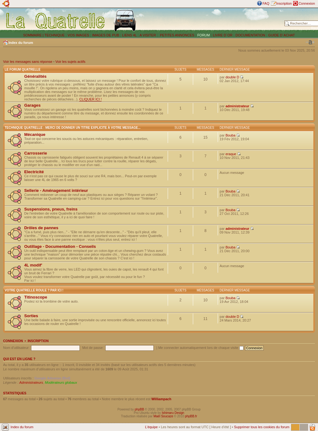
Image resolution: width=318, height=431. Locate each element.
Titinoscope (35, 297)
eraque (230, 154)
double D (232, 77)
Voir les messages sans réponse (27, 61)
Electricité (34, 171)
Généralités (35, 76)
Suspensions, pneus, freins (50, 209)
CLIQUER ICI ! (90, 99)
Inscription (284, 3)
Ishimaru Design (173, 413)
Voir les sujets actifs (70, 61)
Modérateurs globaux (61, 382)
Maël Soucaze (163, 416)
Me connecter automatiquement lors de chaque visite (200, 348)
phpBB (139, 409)
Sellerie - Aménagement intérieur (56, 190)
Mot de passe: (93, 348)
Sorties (31, 315)
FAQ (265, 3)
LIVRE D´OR (223, 35)
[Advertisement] (211, 20)
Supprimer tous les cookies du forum (261, 427)
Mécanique (34, 134)
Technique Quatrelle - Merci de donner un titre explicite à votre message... (73, 127)
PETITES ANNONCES (176, 35)
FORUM (203, 35)
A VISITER (148, 35)
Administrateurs (31, 382)
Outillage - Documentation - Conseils (60, 246)
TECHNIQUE (54, 35)
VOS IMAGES (78, 35)
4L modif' (33, 265)
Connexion (306, 3)
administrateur (237, 106)
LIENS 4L (130, 35)
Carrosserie (35, 153)
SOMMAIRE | (33, 35)
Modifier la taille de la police (310, 42)
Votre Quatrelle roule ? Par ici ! (34, 290)
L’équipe (151, 427)
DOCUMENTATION (250, 35)
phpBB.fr (191, 416)
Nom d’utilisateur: (16, 348)
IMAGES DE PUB (105, 35)
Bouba (230, 135)
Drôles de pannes (41, 227)
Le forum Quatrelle (22, 69)
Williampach (161, 399)
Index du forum (20, 42)
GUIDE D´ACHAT (281, 35)
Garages (32, 105)
